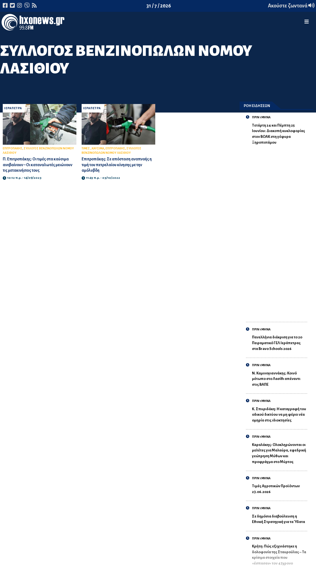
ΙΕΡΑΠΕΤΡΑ (13, 108)
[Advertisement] (279, 230)
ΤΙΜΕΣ (86, 148)
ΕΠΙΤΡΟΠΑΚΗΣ (12, 148)
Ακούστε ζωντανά (291, 6)
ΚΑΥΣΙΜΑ (98, 148)
